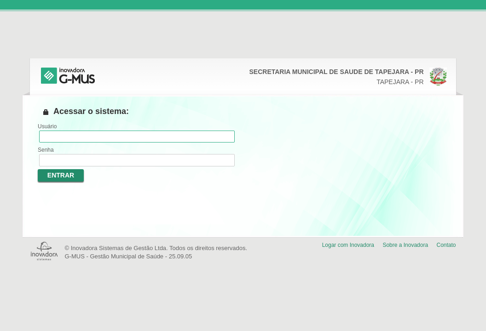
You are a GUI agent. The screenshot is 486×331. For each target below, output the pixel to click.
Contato (446, 245)
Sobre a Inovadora (405, 245)
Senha (46, 150)
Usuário (47, 126)
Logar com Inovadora (348, 245)
